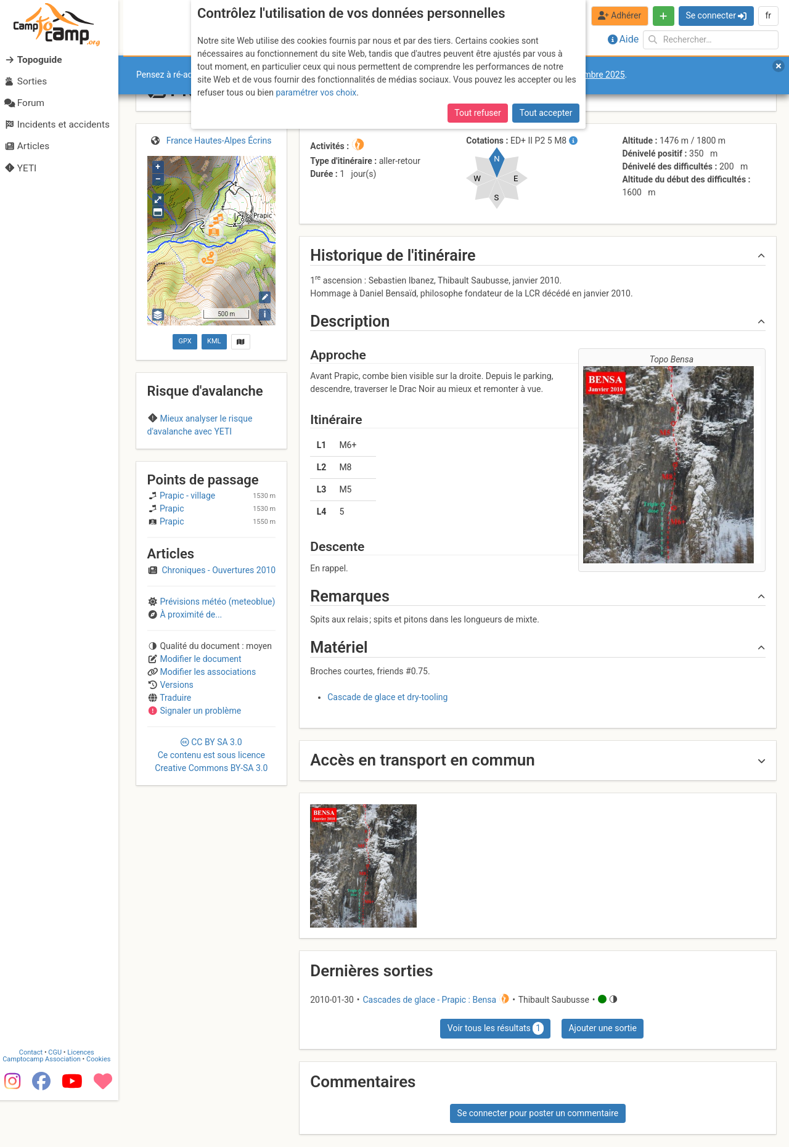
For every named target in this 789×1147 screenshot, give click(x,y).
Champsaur (211, 455)
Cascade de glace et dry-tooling (387, 697)
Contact (35, 1099)
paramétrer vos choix (316, 92)
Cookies (103, 1106)
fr (768, 15)
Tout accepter (546, 113)
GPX (184, 341)
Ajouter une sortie (602, 1028)
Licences (86, 1099)
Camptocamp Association (46, 1106)
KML (214, 341)
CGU (60, 1099)
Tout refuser (477, 113)
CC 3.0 (211, 823)
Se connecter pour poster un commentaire (538, 1113)
